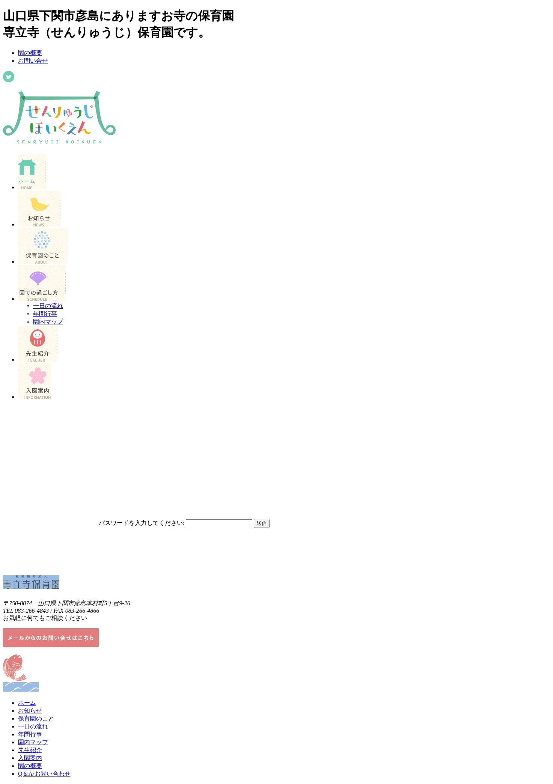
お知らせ (30, 710)
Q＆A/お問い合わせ (44, 773)
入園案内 (30, 758)
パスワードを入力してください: (141, 523)
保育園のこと (36, 718)
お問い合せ (33, 60)
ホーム (27, 703)
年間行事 (45, 314)
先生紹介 (30, 750)
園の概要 (30, 53)
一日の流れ (48, 306)
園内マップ (48, 321)
